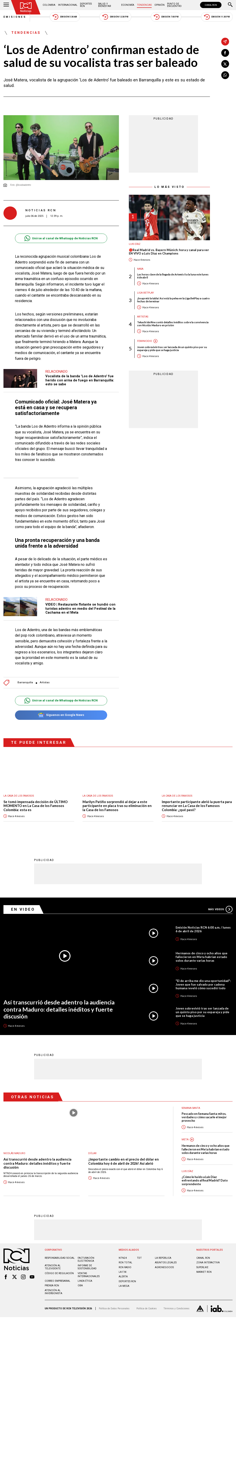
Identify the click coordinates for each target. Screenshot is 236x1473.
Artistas (45, 682)
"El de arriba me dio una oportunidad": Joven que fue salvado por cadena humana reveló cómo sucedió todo (203, 984)
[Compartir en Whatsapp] (225, 75)
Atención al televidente (53, 1267)
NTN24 (123, 1257)
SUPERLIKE (202, 1267)
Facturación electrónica (86, 1259)
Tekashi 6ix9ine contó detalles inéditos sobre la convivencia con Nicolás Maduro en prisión (173, 324)
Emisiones (15, 16)
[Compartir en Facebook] (225, 53)
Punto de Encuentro (174, 5)
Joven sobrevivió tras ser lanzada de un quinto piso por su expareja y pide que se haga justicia (172, 349)
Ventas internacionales (89, 1275)
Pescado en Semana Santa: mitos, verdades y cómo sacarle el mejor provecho (204, 1117)
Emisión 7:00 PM (166, 17)
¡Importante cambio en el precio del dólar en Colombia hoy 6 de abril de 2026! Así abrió (123, 1161)
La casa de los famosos (18, 795)
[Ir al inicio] (26, 7)
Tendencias (144, 4)
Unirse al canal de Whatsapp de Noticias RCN (60, 238)
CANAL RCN (211, 5)
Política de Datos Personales (114, 1308)
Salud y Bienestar (104, 5)
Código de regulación (59, 1273)
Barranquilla (25, 682)
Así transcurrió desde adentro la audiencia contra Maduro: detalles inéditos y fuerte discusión (59, 1008)
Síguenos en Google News (61, 715)
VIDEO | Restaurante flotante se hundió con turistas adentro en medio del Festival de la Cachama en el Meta (80, 608)
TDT (139, 1257)
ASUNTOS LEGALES (166, 1262)
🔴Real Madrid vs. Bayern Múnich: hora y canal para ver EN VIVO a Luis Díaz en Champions (169, 251)
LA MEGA (124, 1285)
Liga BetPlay (145, 292)
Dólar (92, 1153)
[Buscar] (230, 5)
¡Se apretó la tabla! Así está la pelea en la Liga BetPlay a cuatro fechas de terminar (173, 300)
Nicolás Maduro (14, 1153)
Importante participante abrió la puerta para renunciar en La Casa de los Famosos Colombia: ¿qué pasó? (197, 806)
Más (220, 909)
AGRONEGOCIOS (164, 1267)
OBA (80, 1285)
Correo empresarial (57, 1280)
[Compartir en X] (225, 64)
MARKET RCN (204, 1271)
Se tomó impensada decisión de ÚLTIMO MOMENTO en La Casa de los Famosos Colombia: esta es (35, 806)
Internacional (67, 4)
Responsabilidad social (60, 1257)
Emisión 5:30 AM (65, 17)
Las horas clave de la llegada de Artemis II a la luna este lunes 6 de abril (173, 276)
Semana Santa (191, 1107)
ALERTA (123, 1276)
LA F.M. (123, 1271)
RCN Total (125, 1262)
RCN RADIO (125, 1267)
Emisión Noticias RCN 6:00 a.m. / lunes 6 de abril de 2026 (203, 929)
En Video (23, 909)
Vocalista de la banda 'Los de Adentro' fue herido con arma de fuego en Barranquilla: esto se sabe (79, 380)
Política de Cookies (146, 1308)
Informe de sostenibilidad (87, 1267)
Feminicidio (144, 341)
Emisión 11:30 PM (217, 17)
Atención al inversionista (53, 1292)
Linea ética (85, 1280)
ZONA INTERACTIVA (208, 1262)
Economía (127, 4)
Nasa (140, 268)
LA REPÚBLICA (163, 1257)
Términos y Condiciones (176, 1308)
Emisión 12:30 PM (115, 17)
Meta (185, 1139)
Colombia (49, 4)
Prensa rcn (52, 1285)
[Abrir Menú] (6, 5)
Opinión (159, 4)
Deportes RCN (86, 5)
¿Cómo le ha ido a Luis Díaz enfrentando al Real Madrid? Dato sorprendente (205, 1180)
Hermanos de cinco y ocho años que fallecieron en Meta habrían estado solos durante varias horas (201, 956)
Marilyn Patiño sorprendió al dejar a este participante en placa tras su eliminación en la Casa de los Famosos (117, 806)
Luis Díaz (134, 244)
